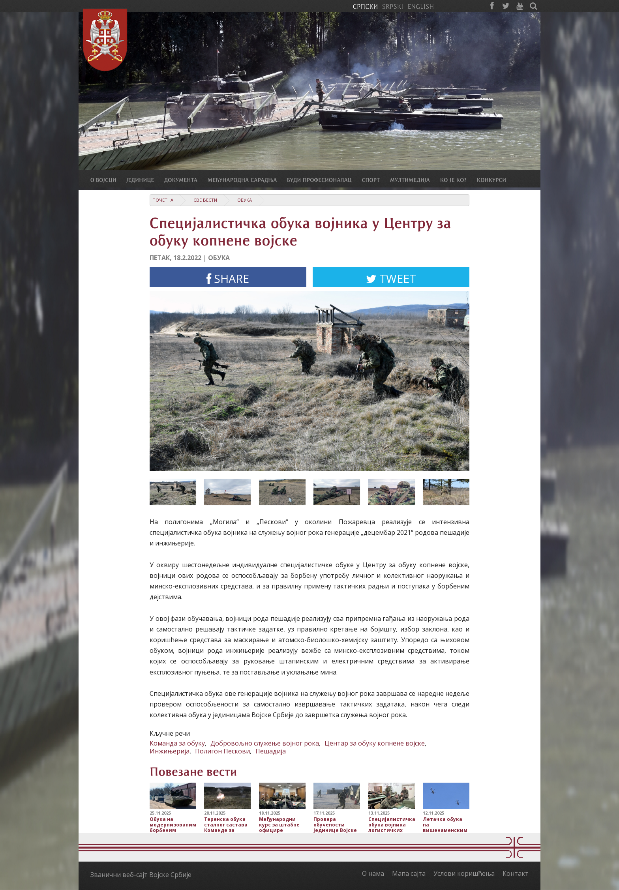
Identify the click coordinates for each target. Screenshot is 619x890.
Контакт (516, 873)
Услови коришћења (464, 873)
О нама (373, 873)
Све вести (205, 200)
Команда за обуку (177, 743)
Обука (244, 200)
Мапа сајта (409, 873)
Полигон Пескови (222, 751)
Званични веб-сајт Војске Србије (140, 874)
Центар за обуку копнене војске (375, 743)
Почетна (162, 200)
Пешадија (270, 751)
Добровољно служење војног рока (264, 743)
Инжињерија (169, 751)
